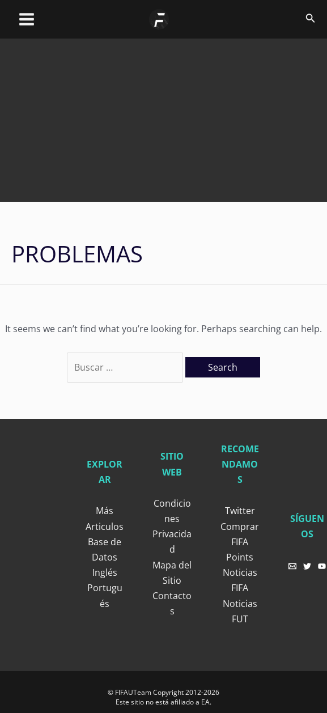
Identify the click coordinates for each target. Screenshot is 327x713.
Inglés (104, 572)
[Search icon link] (310, 19)
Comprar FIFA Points (239, 541)
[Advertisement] (169, 118)
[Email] (292, 566)
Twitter (240, 510)
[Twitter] (307, 566)
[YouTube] (322, 566)
